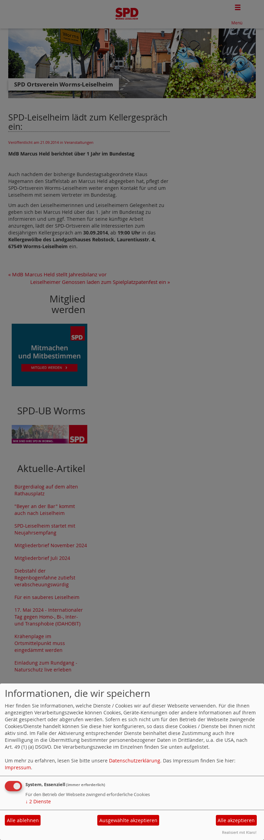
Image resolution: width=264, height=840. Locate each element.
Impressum (18, 767)
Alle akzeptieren (236, 820)
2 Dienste (38, 801)
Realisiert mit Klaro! (239, 832)
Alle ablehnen (23, 820)
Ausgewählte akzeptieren (128, 820)
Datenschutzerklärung (134, 760)
